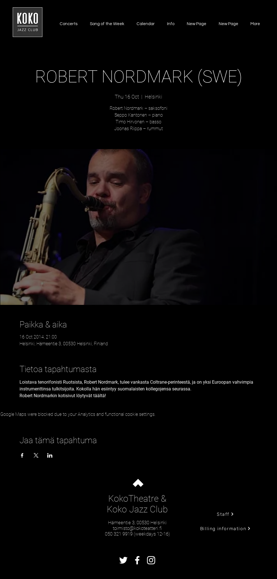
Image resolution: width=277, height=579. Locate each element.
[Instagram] (151, 560)
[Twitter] (123, 560)
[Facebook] (137, 560)
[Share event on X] (36, 455)
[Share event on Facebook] (22, 455)
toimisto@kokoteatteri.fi (137, 528)
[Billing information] (225, 528)
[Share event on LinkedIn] (50, 455)
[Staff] (225, 514)
